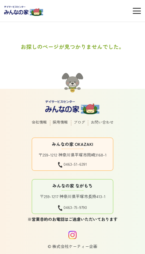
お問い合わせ (102, 122)
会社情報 (39, 122)
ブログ (79, 122)
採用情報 (60, 122)
